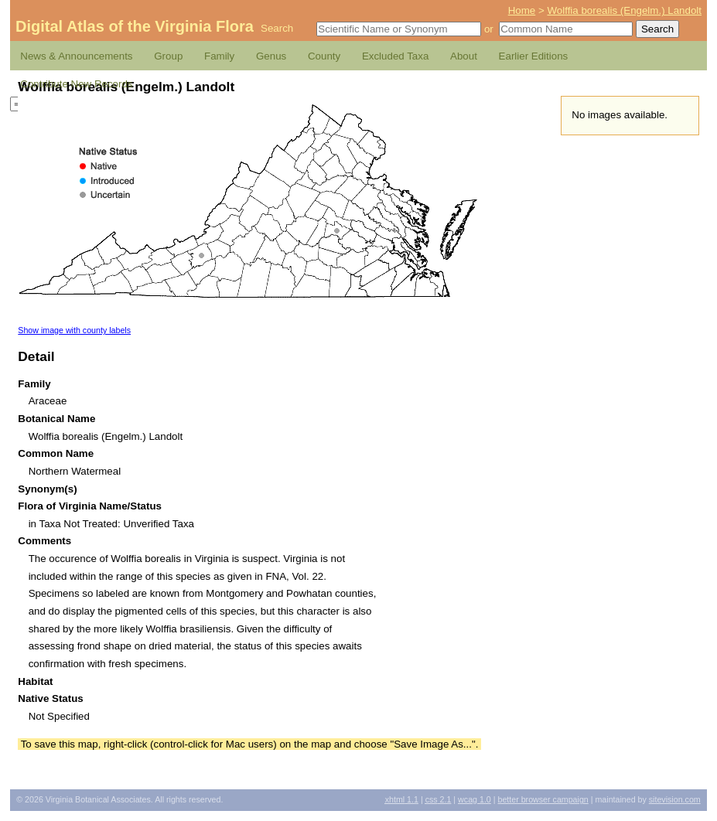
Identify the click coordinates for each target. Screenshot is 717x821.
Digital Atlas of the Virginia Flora (134, 26)
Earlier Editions (533, 56)
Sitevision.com (675, 799)
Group (168, 56)
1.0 (474, 799)
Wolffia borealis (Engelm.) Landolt (624, 10)
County (324, 56)
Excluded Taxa (395, 56)
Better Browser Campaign (542, 799)
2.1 (438, 799)
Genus (271, 56)
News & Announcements (76, 56)
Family (219, 56)
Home (522, 10)
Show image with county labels (74, 330)
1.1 (401, 799)
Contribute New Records (76, 84)
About (463, 56)
